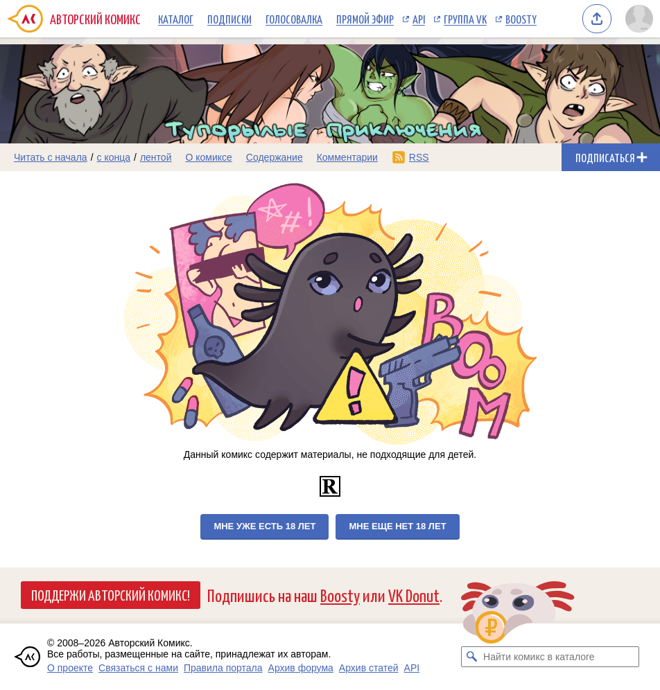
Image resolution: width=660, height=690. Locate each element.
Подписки (229, 18)
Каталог (175, 18)
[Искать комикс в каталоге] (471, 656)
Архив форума (300, 667)
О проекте (70, 667)
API (418, 18)
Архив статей (369, 667)
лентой (156, 157)
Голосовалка (294, 18)
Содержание (274, 157)
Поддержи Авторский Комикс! (110, 594)
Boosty (521, 18)
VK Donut (414, 594)
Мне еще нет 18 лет (397, 526)
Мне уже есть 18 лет (264, 526)
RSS (419, 157)
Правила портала (223, 667)
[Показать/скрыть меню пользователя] (639, 18)
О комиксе (208, 157)
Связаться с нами (138, 667)
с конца (114, 157)
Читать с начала (50, 157)
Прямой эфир (365, 18)
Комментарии (347, 157)
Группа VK (465, 18)
